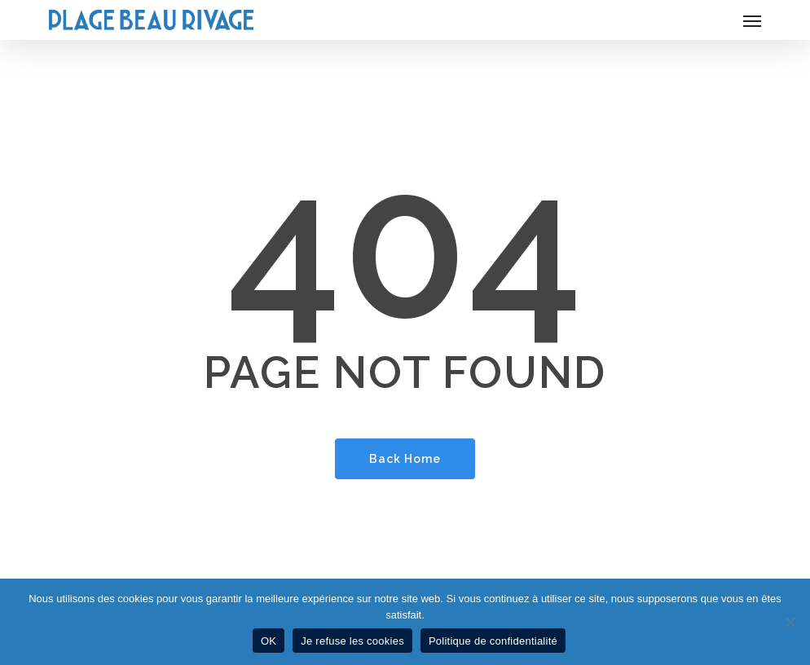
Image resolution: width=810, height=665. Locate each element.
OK (268, 641)
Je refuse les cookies (352, 641)
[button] (752, 20)
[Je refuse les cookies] (789, 622)
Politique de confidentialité (493, 641)
